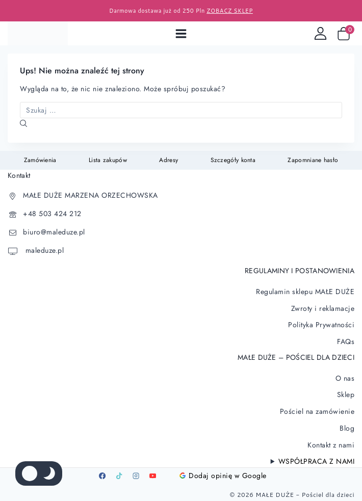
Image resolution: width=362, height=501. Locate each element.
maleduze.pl (43, 250)
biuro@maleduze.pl (54, 232)
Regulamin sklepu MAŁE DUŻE (305, 291)
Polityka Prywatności (321, 325)
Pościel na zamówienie (317, 411)
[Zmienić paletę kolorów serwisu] (38, 473)
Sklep (346, 394)
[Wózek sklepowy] (345, 33)
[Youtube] (152, 475)
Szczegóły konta (233, 160)
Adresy (168, 160)
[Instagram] (135, 475)
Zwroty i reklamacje (323, 308)
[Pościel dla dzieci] (38, 33)
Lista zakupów (108, 160)
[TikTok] (118, 475)
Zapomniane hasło (313, 160)
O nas (345, 378)
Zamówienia (40, 160)
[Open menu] (181, 33)
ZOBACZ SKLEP (229, 11)
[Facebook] (102, 475)
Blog (347, 428)
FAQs (345, 341)
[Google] (169, 475)
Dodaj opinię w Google (223, 475)
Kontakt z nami (330, 445)
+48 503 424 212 (52, 213)
